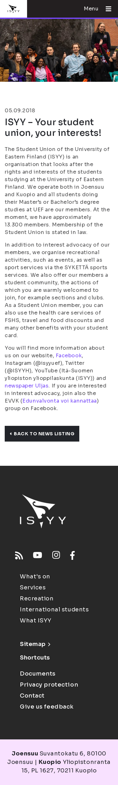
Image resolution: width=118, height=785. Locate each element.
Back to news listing (42, 434)
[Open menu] (106, 8)
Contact (32, 695)
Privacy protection (49, 684)
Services (33, 587)
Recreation (37, 598)
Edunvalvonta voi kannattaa (59, 401)
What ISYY (36, 620)
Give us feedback (47, 706)
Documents (38, 673)
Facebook (69, 355)
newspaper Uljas (26, 385)
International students (54, 609)
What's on (35, 576)
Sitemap (35, 644)
